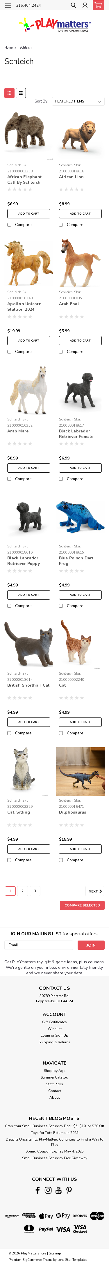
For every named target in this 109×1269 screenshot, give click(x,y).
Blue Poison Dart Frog (76, 560)
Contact (54, 1090)
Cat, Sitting (18, 812)
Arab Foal (69, 304)
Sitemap (55, 1253)
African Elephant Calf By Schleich (24, 179)
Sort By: (41, 101)
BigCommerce (32, 1260)
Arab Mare (17, 431)
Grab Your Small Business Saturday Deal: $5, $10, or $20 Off (54, 1126)
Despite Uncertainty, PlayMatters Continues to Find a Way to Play (54, 1142)
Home (8, 47)
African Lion (71, 177)
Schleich (25, 47)
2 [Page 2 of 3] (23, 891)
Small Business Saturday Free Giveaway (54, 1158)
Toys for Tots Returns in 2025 (54, 1132)
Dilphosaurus (72, 812)
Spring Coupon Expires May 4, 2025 (55, 1151)
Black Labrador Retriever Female (76, 433)
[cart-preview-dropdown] (97, 5)
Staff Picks (54, 1084)
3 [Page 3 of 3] (35, 891)
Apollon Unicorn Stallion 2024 (24, 306)
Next (96, 891)
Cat (62, 685)
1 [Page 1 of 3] (10, 891)
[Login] (85, 6)
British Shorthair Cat (28, 685)
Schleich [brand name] (14, 165)
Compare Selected (82, 905)
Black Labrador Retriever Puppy (23, 560)
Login (45, 1035)
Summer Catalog (54, 1077)
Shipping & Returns (54, 1042)
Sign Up (61, 1035)
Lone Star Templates (72, 1260)
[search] (73, 6)
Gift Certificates (54, 1022)
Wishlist (55, 1028)
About (54, 1097)
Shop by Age (54, 1070)
